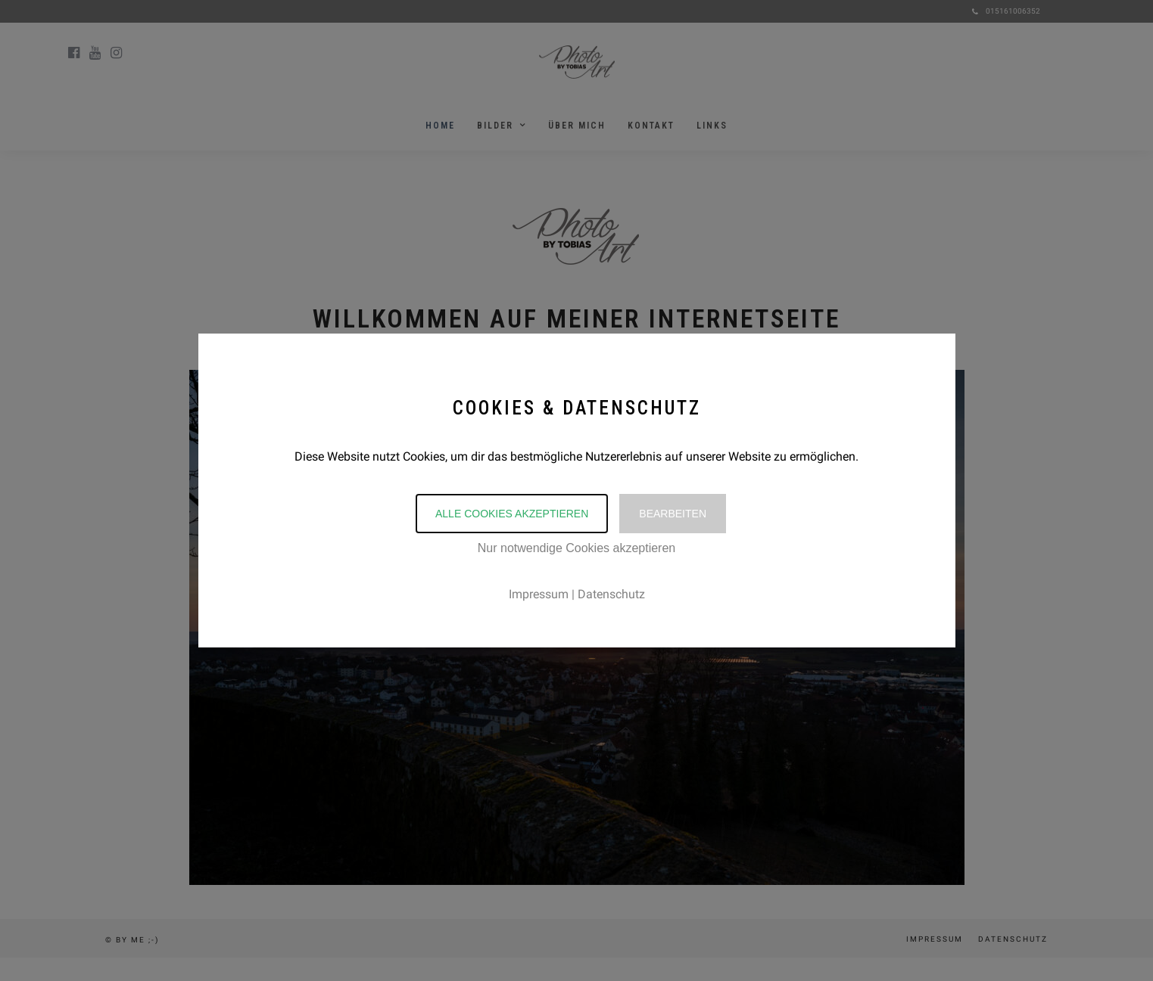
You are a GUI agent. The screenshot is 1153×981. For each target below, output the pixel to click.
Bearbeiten (672, 514)
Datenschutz (611, 594)
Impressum (539, 594)
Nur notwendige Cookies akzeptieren (576, 548)
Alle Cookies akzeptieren (511, 514)
